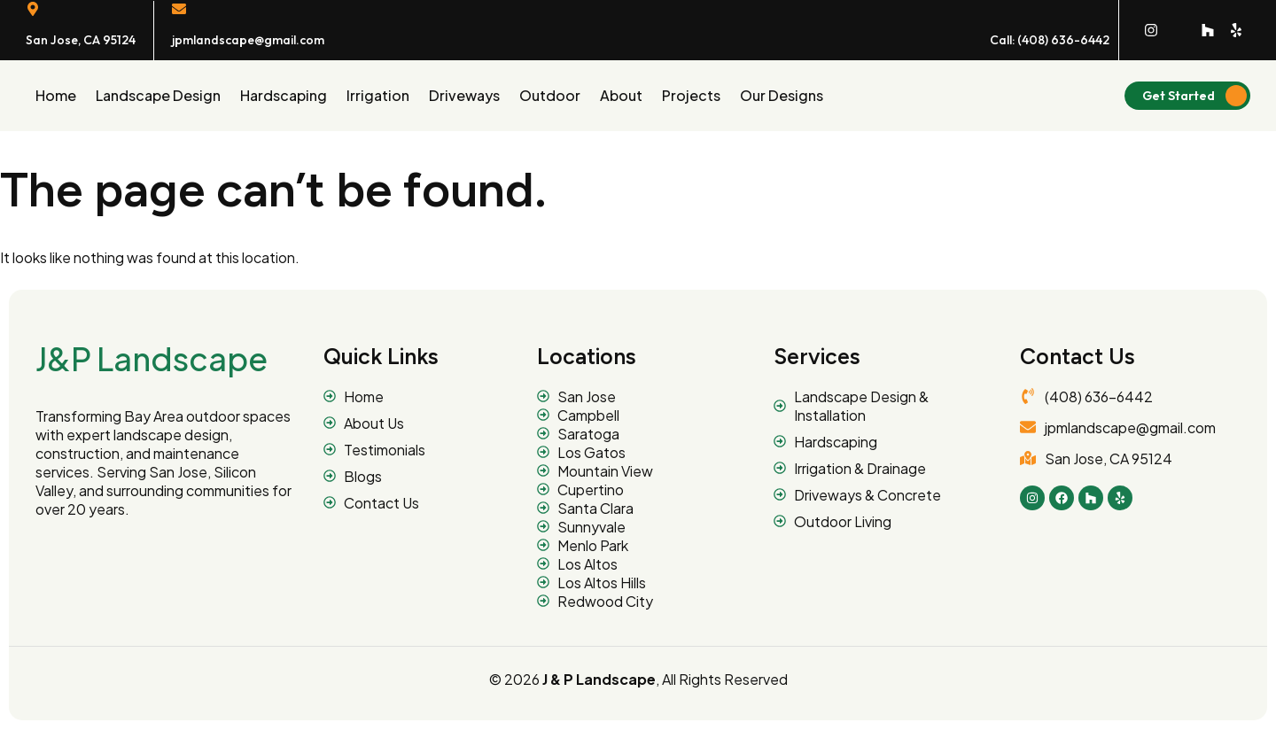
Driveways (464, 95)
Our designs (781, 95)
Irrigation (377, 95)
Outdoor (549, 95)
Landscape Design (158, 95)
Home (55, 95)
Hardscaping (283, 95)
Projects (691, 95)
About (621, 95)
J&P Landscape (151, 358)
